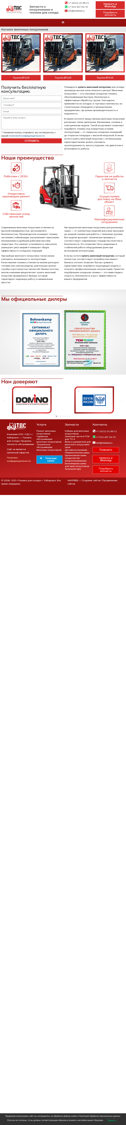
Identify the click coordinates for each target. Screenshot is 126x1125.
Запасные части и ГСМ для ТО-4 (77, 437)
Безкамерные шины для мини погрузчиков (77, 465)
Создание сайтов (91, 480)
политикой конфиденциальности (27, 135)
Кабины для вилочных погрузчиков (77, 432)
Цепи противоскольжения (76, 448)
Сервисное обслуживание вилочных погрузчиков (49, 439)
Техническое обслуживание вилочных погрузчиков (49, 447)
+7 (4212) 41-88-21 (78, 2)
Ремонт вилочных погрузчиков (46, 432)
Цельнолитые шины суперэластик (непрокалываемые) (76, 458)
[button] (63, 22)
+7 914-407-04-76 (78, 6)
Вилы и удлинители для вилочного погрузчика (78, 443)
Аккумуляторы (73, 468)
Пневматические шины (77, 452)
